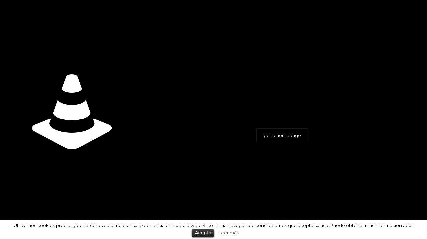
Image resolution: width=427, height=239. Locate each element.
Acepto (203, 232)
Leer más (229, 232)
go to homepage (282, 135)
